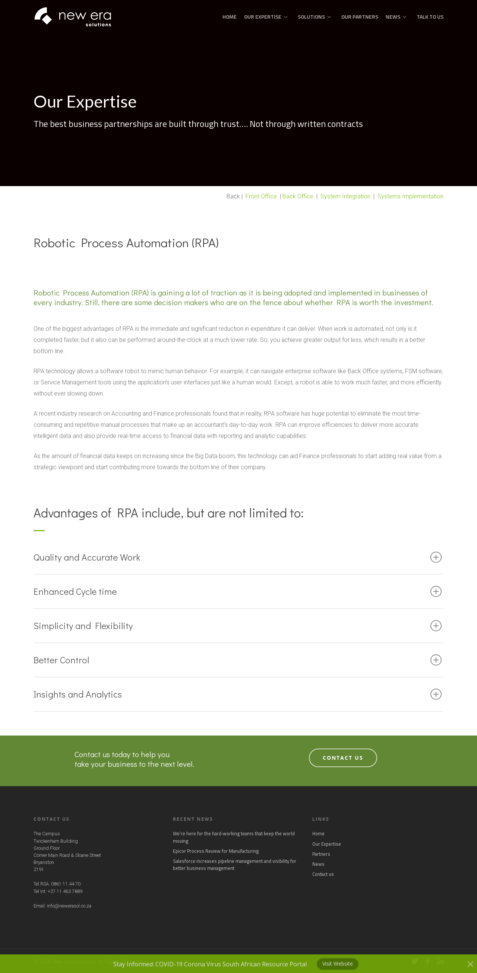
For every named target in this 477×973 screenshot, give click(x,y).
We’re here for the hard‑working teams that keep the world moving (234, 837)
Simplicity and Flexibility (238, 625)
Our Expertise (265, 16)
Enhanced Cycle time (238, 591)
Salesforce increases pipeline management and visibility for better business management (234, 865)
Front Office (261, 196)
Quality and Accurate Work (238, 557)
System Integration (345, 196)
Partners (321, 854)
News (396, 16)
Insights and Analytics (238, 694)
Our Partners (359, 16)
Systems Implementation (410, 196)
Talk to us (430, 16)
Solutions (314, 16)
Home (229, 16)
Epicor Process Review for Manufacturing (216, 851)
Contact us (323, 874)
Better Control (238, 660)
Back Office (297, 196)
